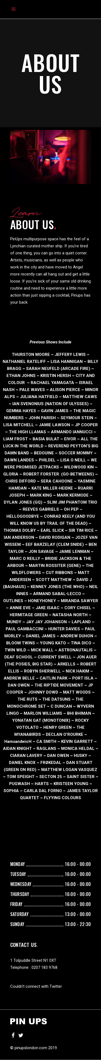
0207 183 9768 (44, 967)
